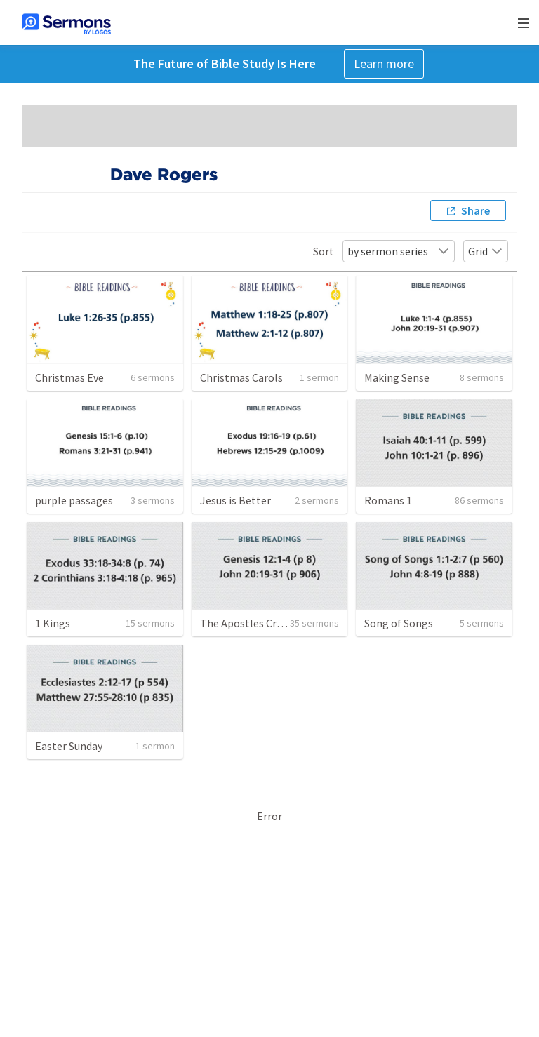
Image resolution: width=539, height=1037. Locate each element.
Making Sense (397, 377)
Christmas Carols (241, 377)
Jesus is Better (235, 500)
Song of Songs (398, 623)
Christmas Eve (69, 377)
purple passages (74, 500)
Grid (485, 251)
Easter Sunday (68, 746)
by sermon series (398, 251)
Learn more (384, 63)
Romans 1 (388, 500)
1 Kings (52, 623)
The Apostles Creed (246, 623)
